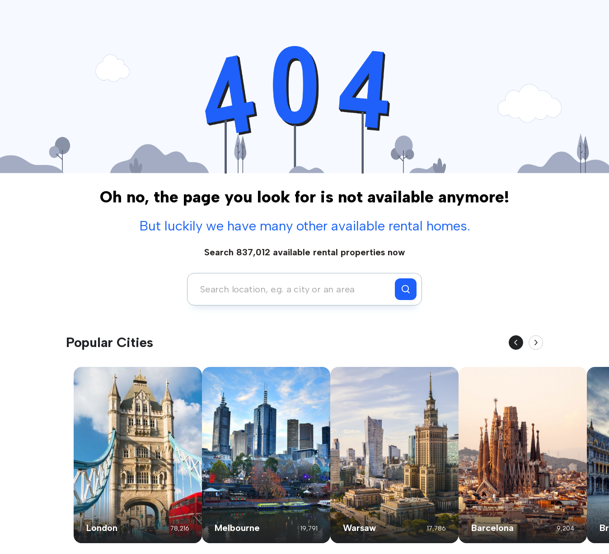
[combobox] (293, 289)
